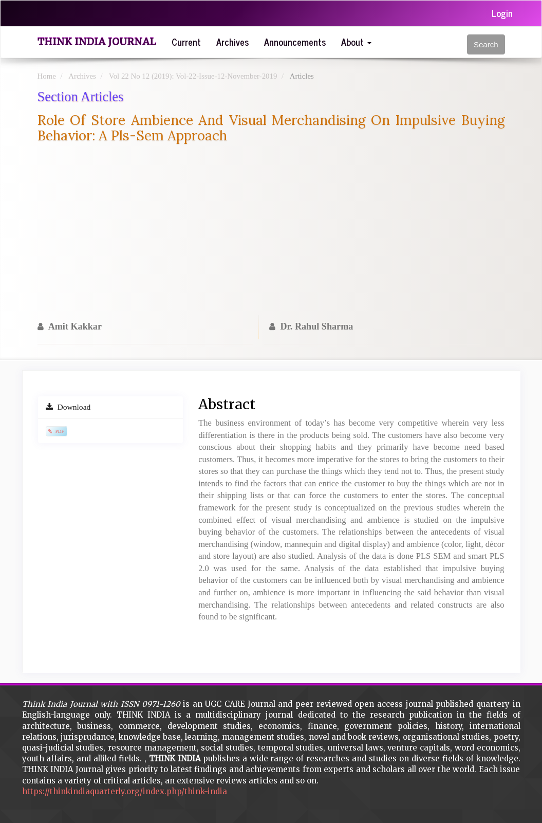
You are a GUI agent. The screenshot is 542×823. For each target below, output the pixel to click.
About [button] (356, 41)
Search (486, 44)
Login (502, 13)
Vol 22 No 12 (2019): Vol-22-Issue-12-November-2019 (193, 76)
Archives (232, 41)
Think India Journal (97, 41)
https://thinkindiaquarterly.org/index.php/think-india (124, 791)
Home (47, 76)
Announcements (295, 41)
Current (186, 41)
